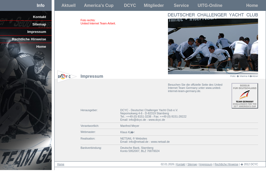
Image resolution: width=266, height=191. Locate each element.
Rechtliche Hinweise (29, 39)
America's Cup (98, 5)
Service (181, 5)
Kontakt (39, 17)
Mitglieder (154, 5)
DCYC (130, 5)
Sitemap (39, 24)
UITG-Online (210, 5)
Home (252, 5)
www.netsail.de (160, 141)
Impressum (36, 32)
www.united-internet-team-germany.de (194, 89)
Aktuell (68, 5)
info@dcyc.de (137, 119)
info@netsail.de (139, 141)
